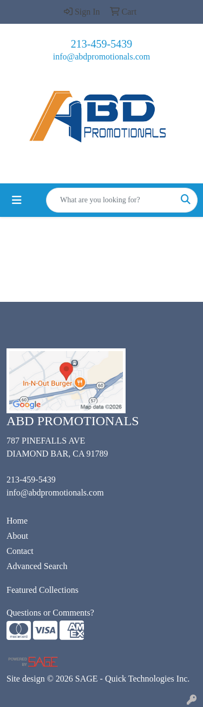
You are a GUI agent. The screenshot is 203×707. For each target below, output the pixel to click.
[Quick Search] (110, 200)
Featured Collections (42, 589)
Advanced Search (36, 566)
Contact (20, 551)
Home (17, 520)
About (17, 535)
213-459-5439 (101, 44)
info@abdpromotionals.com (101, 56)
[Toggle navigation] (16, 200)
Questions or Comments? (50, 612)
